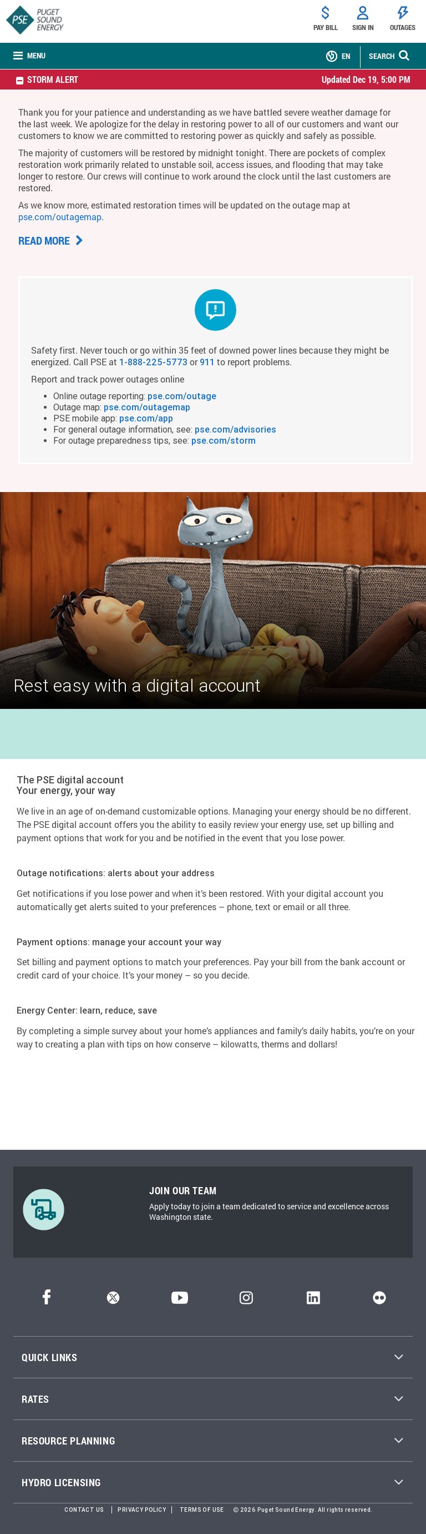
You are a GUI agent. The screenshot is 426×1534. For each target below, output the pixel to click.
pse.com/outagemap (60, 216)
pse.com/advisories (235, 429)
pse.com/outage (182, 395)
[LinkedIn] (313, 1301)
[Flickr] (379, 1301)
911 (207, 362)
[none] (29, 56)
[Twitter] (113, 1301)
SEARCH (381, 56)
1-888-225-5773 (153, 362)
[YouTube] (179, 1301)
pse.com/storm (223, 440)
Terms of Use (202, 1509)
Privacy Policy (142, 1509)
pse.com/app (146, 418)
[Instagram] (246, 1301)
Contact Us (84, 1509)
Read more (50, 240)
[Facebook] (46, 1301)
